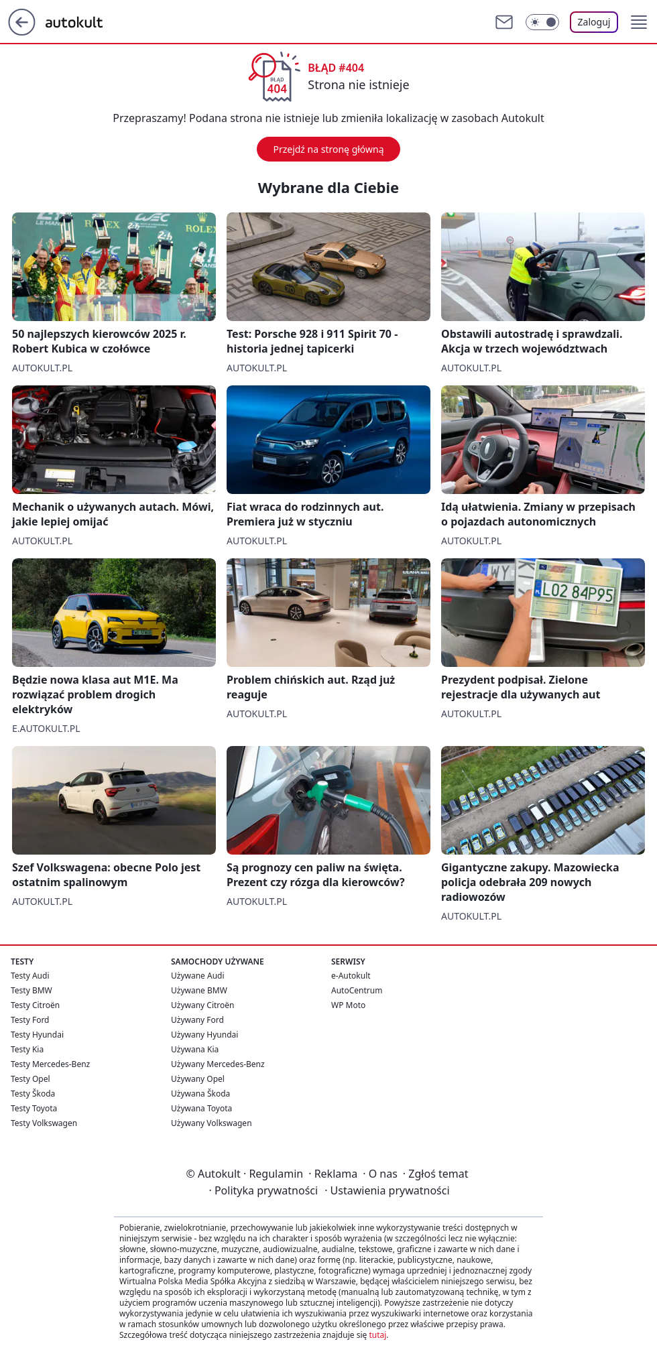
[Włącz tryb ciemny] (542, 22)
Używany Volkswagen (211, 1123)
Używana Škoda (200, 1093)
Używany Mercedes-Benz (218, 1064)
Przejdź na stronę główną (328, 149)
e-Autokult (351, 975)
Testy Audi (30, 975)
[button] (639, 22)
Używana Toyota (201, 1108)
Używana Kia (195, 1049)
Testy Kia (27, 1049)
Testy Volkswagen (44, 1123)
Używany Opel (198, 1079)
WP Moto (348, 1005)
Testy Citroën (35, 1005)
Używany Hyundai (204, 1034)
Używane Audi (198, 975)
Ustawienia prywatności (386, 1190)
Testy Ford (30, 1020)
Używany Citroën (203, 1005)
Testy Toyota (34, 1108)
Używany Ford (197, 1020)
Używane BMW (199, 990)
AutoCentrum (356, 990)
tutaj (377, 1335)
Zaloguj (594, 21)
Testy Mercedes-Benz (50, 1064)
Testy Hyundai (37, 1034)
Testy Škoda (33, 1093)
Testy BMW (31, 990)
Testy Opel (30, 1079)
